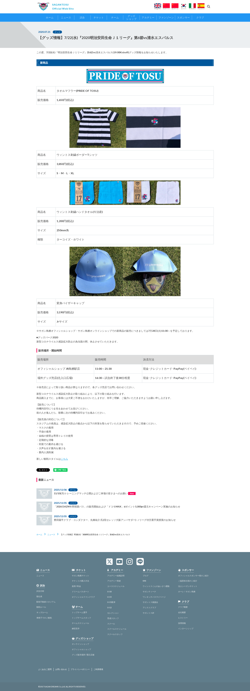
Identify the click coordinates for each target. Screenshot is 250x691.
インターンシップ (185, 628)
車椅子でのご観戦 (44, 618)
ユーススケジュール (115, 586)
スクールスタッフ (115, 634)
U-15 (109, 597)
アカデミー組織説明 (115, 575)
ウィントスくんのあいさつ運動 (156, 586)
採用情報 (182, 623)
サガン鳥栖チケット (80, 575)
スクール (111, 623)
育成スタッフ (113, 618)
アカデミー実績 (114, 581)
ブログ (145, 575)
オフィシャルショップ (81, 649)
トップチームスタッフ (81, 618)
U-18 (109, 591)
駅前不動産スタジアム (46, 602)
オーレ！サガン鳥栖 (186, 591)
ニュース (51, 534)
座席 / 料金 (76, 586)
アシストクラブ (149, 607)
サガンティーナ (149, 591)
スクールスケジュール (116, 629)
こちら (64, 458)
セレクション (113, 613)
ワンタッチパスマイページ (154, 597)
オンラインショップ (80, 644)
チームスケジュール (80, 623)
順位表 (39, 596)
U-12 (109, 607)
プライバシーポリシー (80, 669)
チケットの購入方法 (80, 581)
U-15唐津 (111, 602)
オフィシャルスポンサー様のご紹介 (193, 575)
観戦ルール (41, 607)
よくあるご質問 (45, 669)
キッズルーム (42, 612)
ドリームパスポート (80, 591)
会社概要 (182, 612)
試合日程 (40, 591)
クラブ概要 (183, 607)
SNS (144, 581)
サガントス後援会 (150, 602)
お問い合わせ (61, 669)
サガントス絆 (148, 613)
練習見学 (76, 628)
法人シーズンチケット (187, 586)
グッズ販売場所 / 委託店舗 (83, 655)
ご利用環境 (98, 669)
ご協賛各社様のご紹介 (187, 581)
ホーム (39, 534)
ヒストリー (183, 618)
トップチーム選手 (79, 612)
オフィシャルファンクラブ (83, 597)
